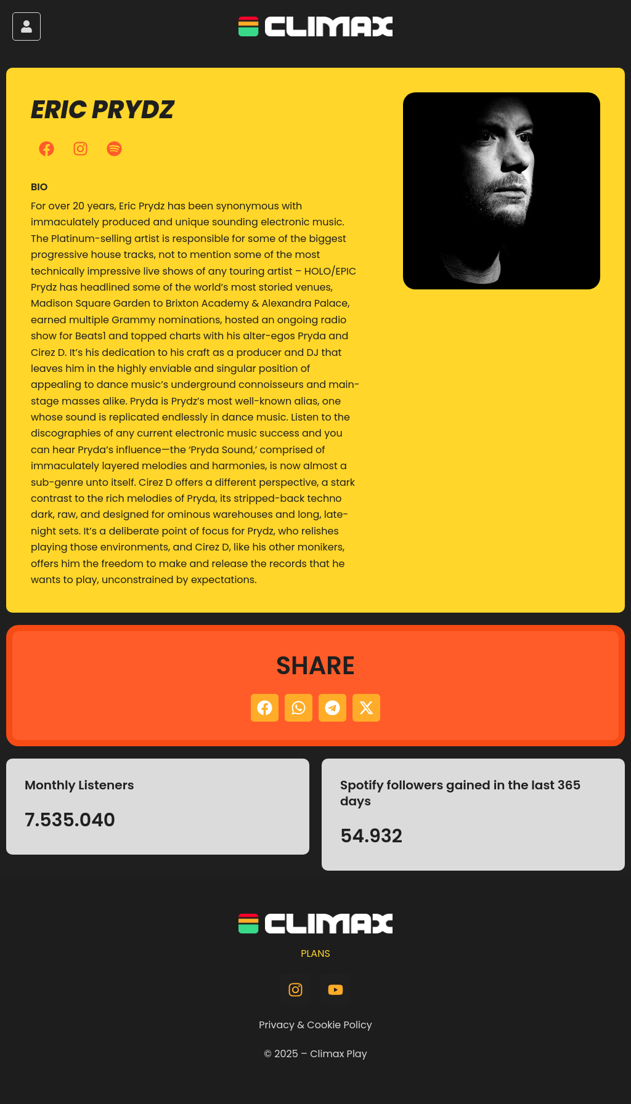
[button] (265, 708)
